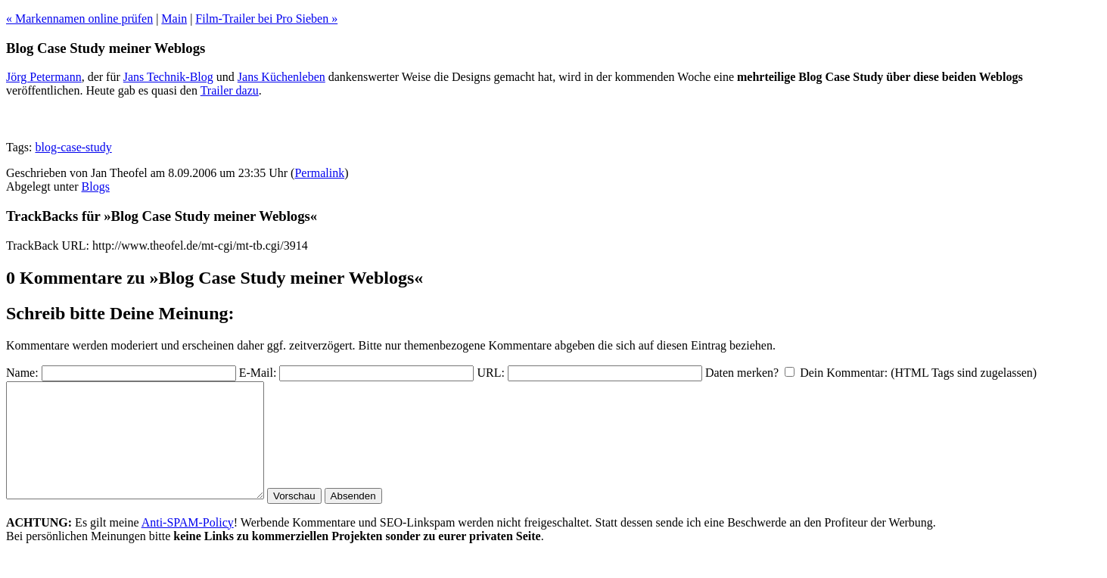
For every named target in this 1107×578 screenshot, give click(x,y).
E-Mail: (258, 372)
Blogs (96, 186)
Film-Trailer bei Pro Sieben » (266, 18)
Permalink (319, 172)
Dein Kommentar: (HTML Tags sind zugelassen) (918, 372)
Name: (22, 372)
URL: (490, 372)
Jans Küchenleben (281, 76)
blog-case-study (73, 147)
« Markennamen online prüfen (79, 18)
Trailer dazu (230, 90)
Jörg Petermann (44, 76)
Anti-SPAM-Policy (187, 545)
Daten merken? (742, 372)
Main (174, 18)
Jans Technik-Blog (168, 76)
